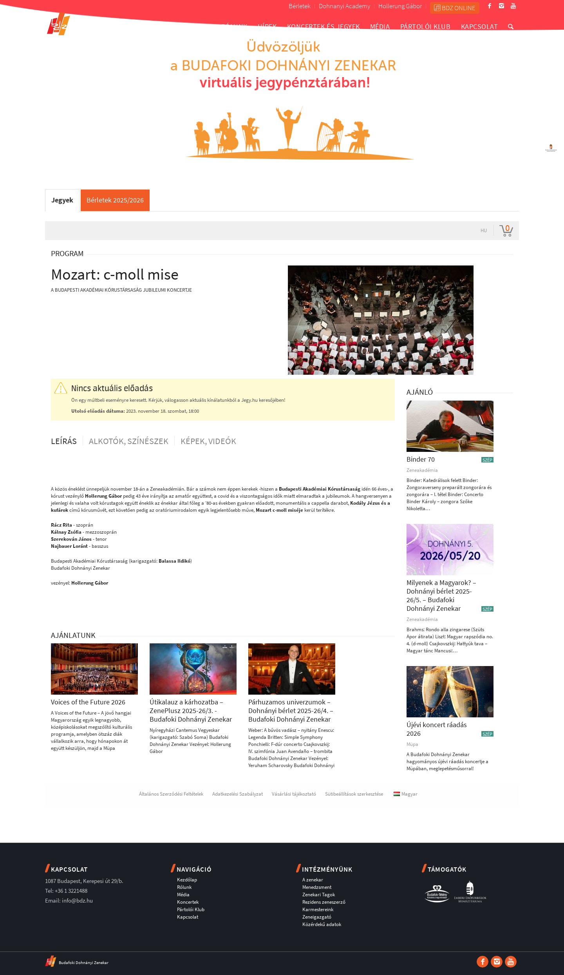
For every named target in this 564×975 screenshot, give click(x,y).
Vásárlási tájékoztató (294, 794)
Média (183, 894)
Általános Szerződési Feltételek (171, 794)
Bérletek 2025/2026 (115, 199)
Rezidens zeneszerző (323, 902)
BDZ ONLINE (454, 8)
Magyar (406, 794)
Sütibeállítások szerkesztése (354, 794)
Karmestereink (317, 909)
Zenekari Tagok (318, 894)
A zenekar (312, 879)
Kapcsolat (187, 917)
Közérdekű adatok (321, 924)
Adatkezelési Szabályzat (237, 794)
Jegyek (62, 199)
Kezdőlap (187, 879)
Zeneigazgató (316, 917)
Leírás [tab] (64, 441)
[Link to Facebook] (489, 6)
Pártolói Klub (190, 909)
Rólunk (184, 887)
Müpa (412, 744)
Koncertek (188, 902)
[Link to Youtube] (513, 6)
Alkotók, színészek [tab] (128, 441)
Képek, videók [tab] (208, 441)
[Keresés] (511, 26)
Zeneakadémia (422, 470)
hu (484, 230)
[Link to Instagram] (501, 6)
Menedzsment (316, 887)
